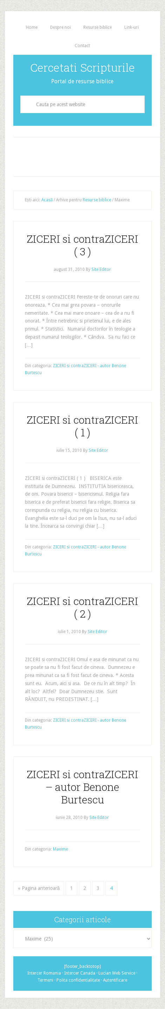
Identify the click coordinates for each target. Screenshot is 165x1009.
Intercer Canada (79, 973)
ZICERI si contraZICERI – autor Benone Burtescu (82, 786)
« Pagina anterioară (39, 888)
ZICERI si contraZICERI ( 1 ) (82, 426)
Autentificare (115, 980)
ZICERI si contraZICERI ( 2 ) (82, 607)
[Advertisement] (89, 155)
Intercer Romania (44, 973)
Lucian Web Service (116, 973)
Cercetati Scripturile (82, 67)
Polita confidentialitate (78, 980)
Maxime (60, 849)
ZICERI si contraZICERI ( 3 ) (82, 245)
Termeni (45, 980)
